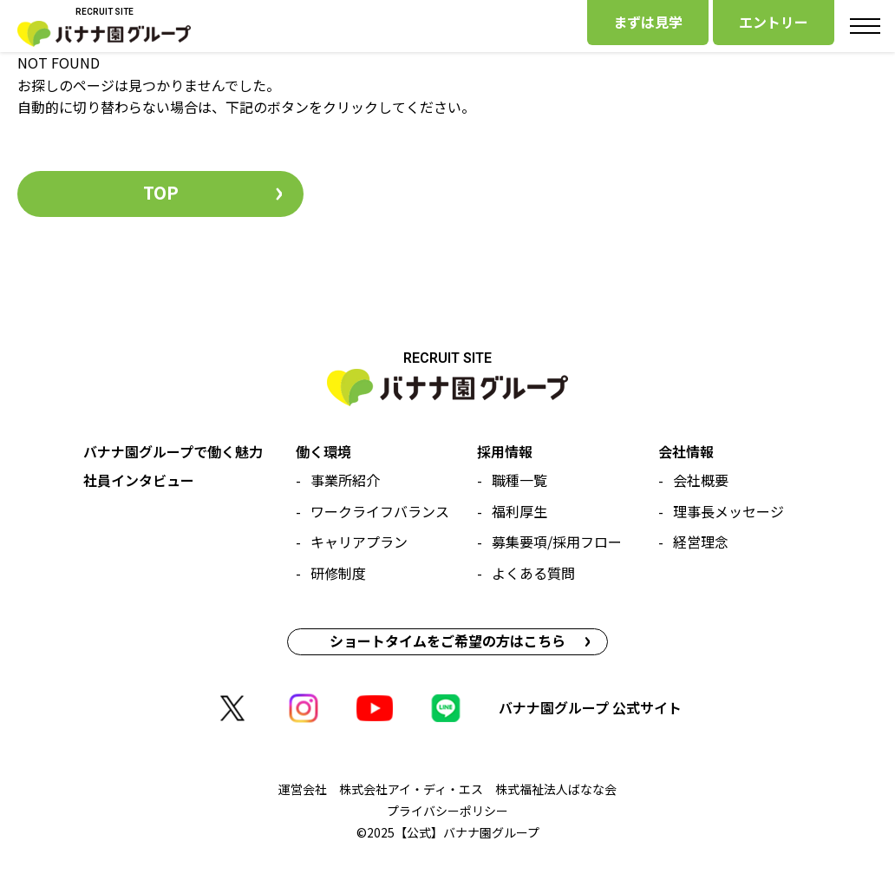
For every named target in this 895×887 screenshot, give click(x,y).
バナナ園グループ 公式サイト (590, 707)
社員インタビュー (138, 480)
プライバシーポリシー (447, 810)
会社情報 (686, 451)
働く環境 (323, 451)
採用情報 (504, 451)
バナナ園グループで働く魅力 (173, 451)
